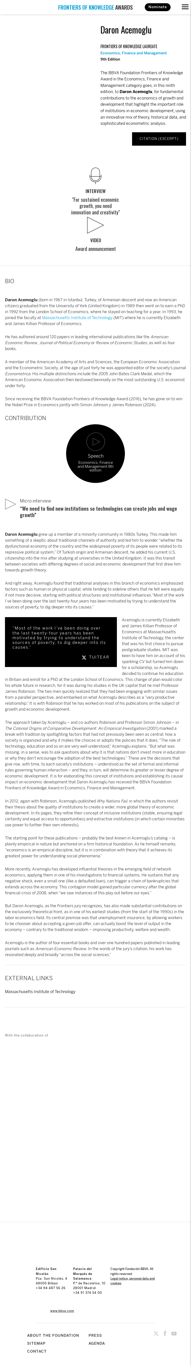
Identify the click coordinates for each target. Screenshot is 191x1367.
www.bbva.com (62, 1311)
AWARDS (95, 7)
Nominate (157, 7)
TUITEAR (95, 657)
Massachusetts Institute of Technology (77, 317)
